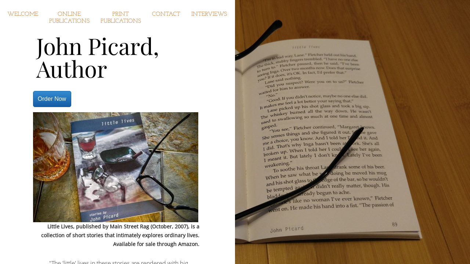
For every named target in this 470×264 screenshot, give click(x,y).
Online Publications (69, 17)
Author (71, 68)
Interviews (209, 14)
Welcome (22, 14)
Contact (166, 14)
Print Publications (121, 17)
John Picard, (97, 45)
